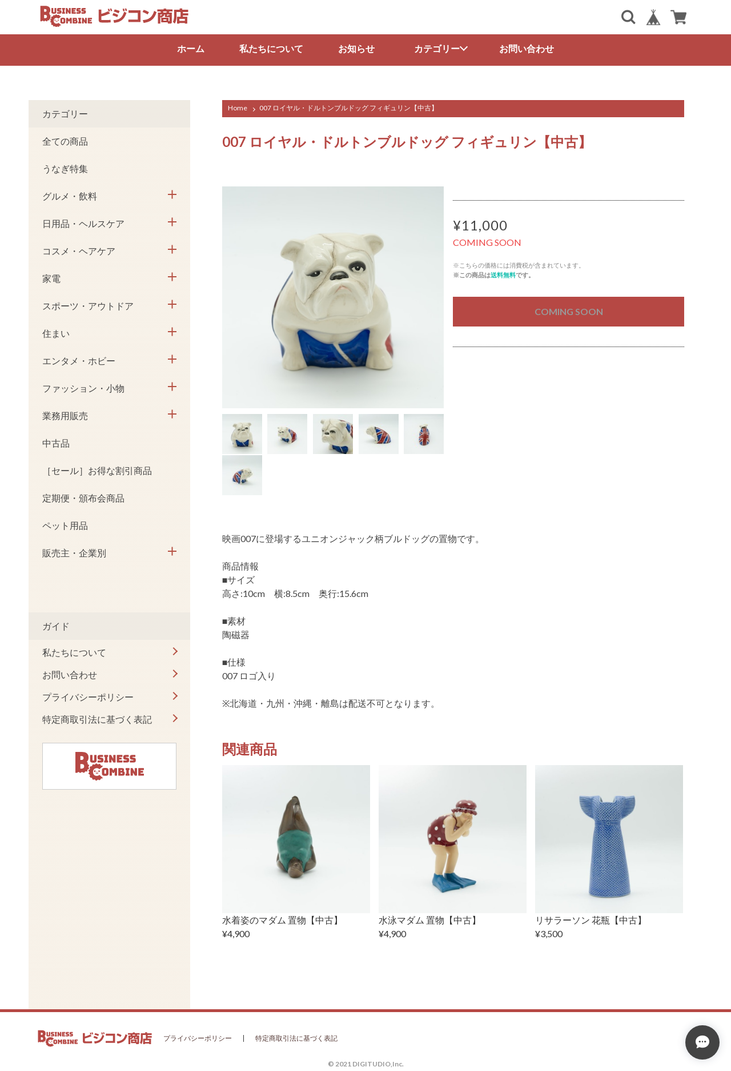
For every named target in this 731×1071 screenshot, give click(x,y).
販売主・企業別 (74, 552)
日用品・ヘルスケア (83, 223)
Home (237, 107)
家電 (51, 278)
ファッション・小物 (83, 388)
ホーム (190, 48)
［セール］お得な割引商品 (97, 470)
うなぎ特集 (65, 168)
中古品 (56, 442)
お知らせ (356, 48)
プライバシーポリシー (88, 696)
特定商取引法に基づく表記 (97, 719)
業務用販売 (65, 415)
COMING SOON (569, 311)
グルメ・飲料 (69, 195)
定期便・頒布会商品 (83, 497)
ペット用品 (65, 525)
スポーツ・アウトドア (88, 305)
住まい (56, 333)
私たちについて (271, 48)
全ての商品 (65, 141)
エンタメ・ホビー (78, 360)
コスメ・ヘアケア (78, 250)
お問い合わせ (526, 48)
